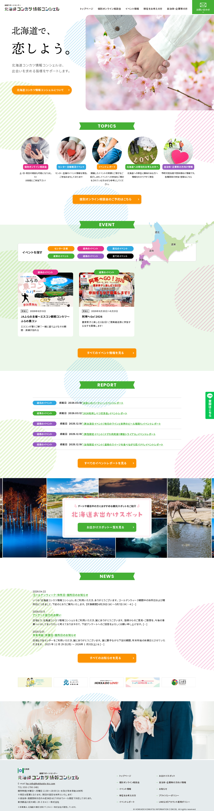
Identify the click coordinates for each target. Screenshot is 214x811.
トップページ (125, 765)
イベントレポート (127, 792)
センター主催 (61, 248)
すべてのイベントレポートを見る (105, 464)
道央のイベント (90, 248)
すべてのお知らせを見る (105, 648)
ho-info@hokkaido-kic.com (41, 773)
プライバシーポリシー (169, 785)
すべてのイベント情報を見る (105, 353)
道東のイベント (61, 256)
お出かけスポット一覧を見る (105, 528)
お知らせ (163, 779)
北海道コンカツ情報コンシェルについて (40, 90)
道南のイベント (90, 256)
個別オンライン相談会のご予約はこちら (105, 199)
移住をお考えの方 (127, 785)
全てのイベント (120, 256)
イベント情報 (125, 779)
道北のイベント (120, 248)
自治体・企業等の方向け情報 (172, 772)
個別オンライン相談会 (129, 772)
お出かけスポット (167, 765)
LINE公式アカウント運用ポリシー (174, 792)
